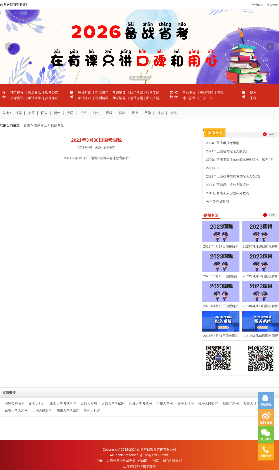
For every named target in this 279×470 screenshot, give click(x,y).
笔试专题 (136, 98)
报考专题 (152, 92)
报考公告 (51, 92)
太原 (31, 113)
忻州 (57, 113)
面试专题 (152, 98)
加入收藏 (272, 5)
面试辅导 (119, 98)
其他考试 (51, 98)
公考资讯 (17, 98)
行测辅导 (102, 98)
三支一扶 (206, 98)
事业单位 (189, 92)
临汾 (122, 113)
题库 (253, 92)
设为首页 (257, 5)
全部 (173, 113)
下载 (253, 98)
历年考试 (136, 92)
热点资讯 (35, 92)
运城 (160, 113)
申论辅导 (102, 92)
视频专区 (40, 125)
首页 (27, 125)
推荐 (18, 113)
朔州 (96, 113)
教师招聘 (207, 92)
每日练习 (85, 98)
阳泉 (44, 113)
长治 (83, 113)
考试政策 (35, 98)
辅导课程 (17, 92)
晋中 (135, 113)
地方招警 (189, 98)
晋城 (109, 113)
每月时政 (85, 92)
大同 (70, 113)
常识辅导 (119, 92)
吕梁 (147, 113)
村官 (220, 92)
